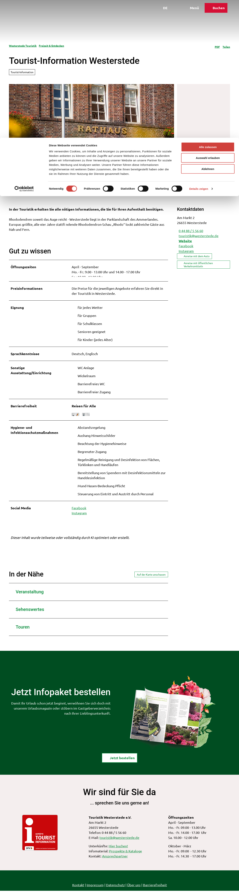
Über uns (134, 890)
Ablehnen (207, 31)
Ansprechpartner (115, 861)
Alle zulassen (208, 9)
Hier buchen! (118, 851)
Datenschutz (115, 890)
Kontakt (78, 890)
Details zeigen (198, 51)
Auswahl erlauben (208, 20)
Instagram (79, 518)
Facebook (79, 513)
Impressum (95, 890)
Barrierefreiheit (155, 890)
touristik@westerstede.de (119, 843)
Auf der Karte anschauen (151, 579)
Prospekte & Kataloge (125, 856)
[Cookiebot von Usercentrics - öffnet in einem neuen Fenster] (24, 51)
